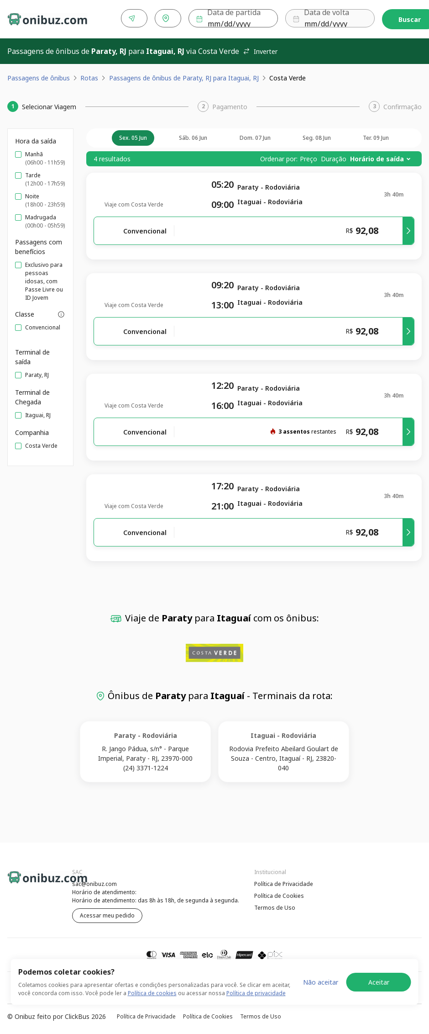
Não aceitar (320, 982)
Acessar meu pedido (107, 913)
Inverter (260, 49)
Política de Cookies (279, 894)
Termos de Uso (274, 906)
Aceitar (378, 982)
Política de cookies (152, 993)
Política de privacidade (256, 993)
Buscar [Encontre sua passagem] (394, 18)
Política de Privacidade (283, 882)
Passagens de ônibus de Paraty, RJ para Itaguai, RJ (184, 76)
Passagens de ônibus (38, 76)
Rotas (89, 76)
